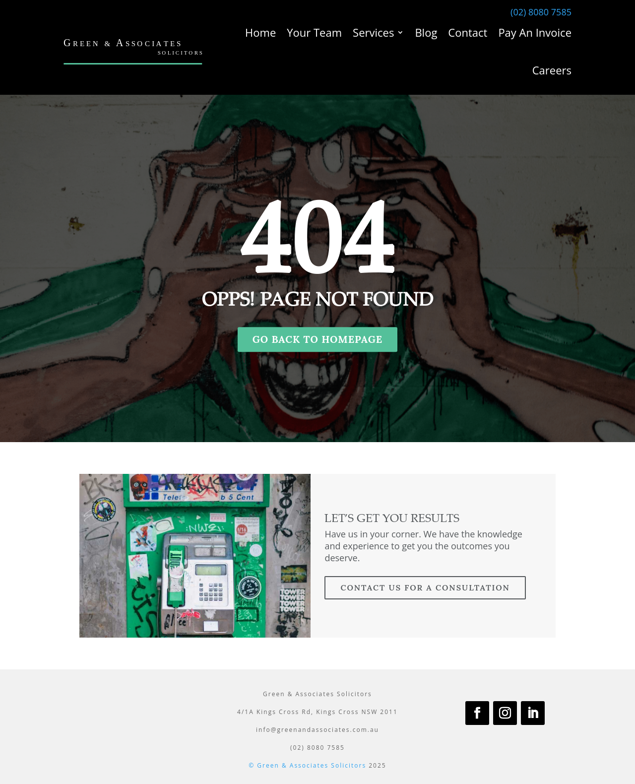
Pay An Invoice (535, 32)
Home (260, 32)
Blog (426, 32)
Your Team (314, 32)
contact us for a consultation (424, 587)
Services (373, 32)
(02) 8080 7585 (541, 12)
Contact (467, 32)
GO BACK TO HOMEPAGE (318, 339)
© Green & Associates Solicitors (307, 765)
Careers (552, 70)
